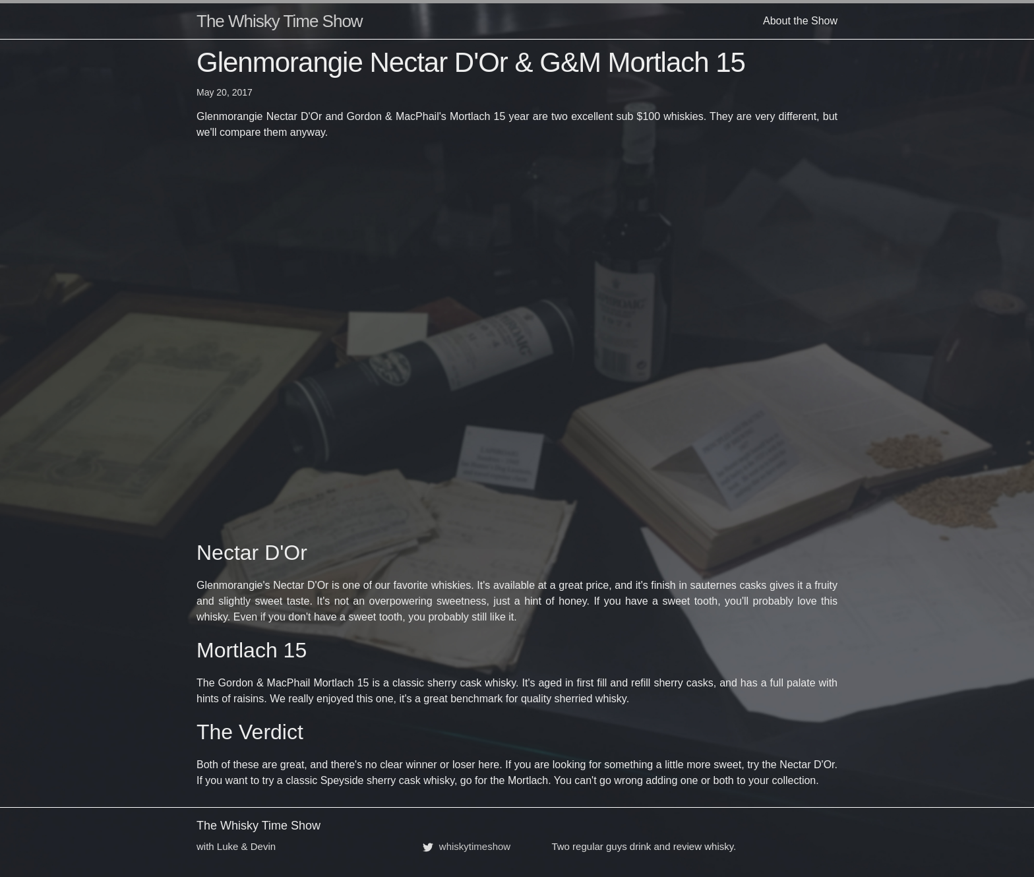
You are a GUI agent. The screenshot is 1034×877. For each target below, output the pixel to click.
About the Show (800, 20)
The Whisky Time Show (280, 21)
